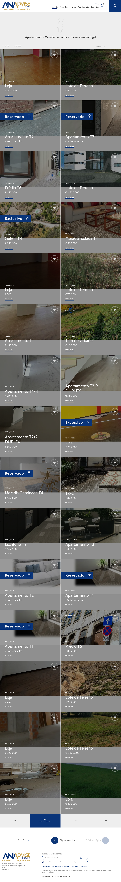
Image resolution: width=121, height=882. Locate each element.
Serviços (72, 7)
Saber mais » (91, 862)
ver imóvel (9, 95)
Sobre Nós (64, 7)
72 (76, 820)
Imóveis (55, 7)
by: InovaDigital (47, 876)
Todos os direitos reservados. (50, 870)
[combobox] (108, 46)
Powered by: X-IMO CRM (62, 876)
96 (106, 820)
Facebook (46, 866)
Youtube (74, 866)
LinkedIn (65, 866)
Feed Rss (83, 866)
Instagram (56, 866)
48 (45, 820)
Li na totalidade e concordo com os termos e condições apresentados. (66, 862)
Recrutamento (83, 7)
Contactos (95, 7)
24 (15, 820)
